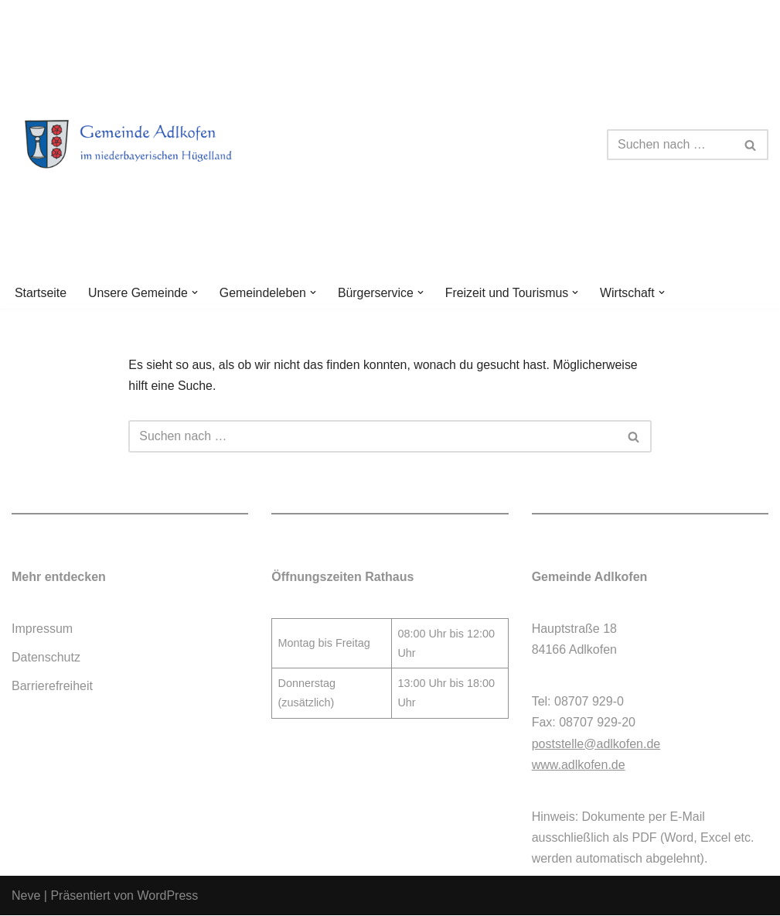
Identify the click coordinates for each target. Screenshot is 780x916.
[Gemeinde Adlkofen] (147, 144)
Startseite (41, 292)
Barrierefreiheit (52, 687)
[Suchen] (670, 144)
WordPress (167, 896)
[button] (195, 292)
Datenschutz (46, 658)
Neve (26, 896)
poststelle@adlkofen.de (596, 744)
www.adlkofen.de (578, 765)
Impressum (42, 629)
